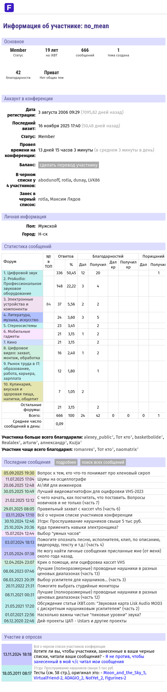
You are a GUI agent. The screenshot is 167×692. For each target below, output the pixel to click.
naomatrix (126, 449)
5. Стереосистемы (20, 325)
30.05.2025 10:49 (19, 491)
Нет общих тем (51, 75)
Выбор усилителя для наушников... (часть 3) (81, 579)
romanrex (83, 449)
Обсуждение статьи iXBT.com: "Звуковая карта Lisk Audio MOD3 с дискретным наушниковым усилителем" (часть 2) (99, 606)
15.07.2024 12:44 (19, 533)
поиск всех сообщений (103, 462)
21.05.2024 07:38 (19, 553)
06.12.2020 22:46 (19, 621)
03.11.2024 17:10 (20, 515)
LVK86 (94, 180)
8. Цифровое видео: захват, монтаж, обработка (21, 353)
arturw (29, 442)
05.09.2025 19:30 (19, 473)
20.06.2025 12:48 (19, 485)
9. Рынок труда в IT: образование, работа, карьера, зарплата (21, 371)
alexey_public (98, 437)
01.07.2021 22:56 (19, 614)
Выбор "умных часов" (59, 533)
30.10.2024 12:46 (19, 521)
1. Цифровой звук (20, 273)
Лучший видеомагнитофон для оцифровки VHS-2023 (90, 491)
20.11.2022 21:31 (20, 586)
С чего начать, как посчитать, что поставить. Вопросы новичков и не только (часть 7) (91, 500)
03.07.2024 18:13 (19, 542)
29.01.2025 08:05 (19, 509)
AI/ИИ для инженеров (59, 485)
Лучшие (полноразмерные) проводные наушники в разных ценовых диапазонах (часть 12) (97, 595)
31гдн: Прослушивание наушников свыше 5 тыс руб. (89, 521)
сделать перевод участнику (68, 165)
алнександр (52, 442)
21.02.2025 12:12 (19, 500)
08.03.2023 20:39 (18, 579)
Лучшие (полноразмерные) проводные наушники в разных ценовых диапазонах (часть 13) (97, 571)
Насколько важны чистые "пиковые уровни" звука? (89, 614)
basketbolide (148, 437)
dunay (80, 180)
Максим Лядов (65, 199)
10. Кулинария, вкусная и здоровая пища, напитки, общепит (20, 392)
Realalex (10, 442)
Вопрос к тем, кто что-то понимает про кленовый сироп (93, 473)
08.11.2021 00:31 (19, 595)
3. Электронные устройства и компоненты (18, 304)
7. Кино (10, 342)
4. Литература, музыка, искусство (20, 317)
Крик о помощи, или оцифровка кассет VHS (81, 562)
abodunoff (48, 180)
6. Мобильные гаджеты (16, 334)
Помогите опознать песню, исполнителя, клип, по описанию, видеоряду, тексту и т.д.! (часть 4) (98, 542)
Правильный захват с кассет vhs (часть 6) (78, 509)
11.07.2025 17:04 (20, 479)
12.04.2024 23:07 (19, 562)
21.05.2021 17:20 (19, 606)
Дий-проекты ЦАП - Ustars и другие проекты (82, 621)
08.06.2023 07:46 (18, 571)
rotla (66, 180)
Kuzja (74, 442)
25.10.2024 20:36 (19, 527)
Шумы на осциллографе (61, 479)
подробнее (66, 462)
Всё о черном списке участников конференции (85, 515)
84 (48, 304)
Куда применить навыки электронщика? (77, 527)
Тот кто (123, 437)
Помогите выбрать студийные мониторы (78, 586)
